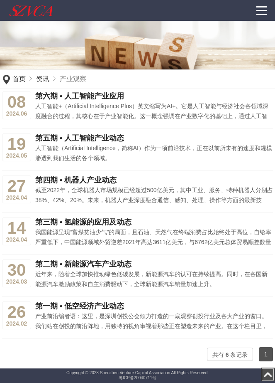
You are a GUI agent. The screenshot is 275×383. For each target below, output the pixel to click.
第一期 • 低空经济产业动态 (79, 306)
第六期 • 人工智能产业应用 (79, 96)
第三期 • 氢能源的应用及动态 (83, 222)
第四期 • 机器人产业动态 (76, 180)
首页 (19, 78)
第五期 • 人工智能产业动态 (79, 138)
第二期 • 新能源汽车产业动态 (83, 264)
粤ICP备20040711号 (137, 378)
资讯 (42, 78)
